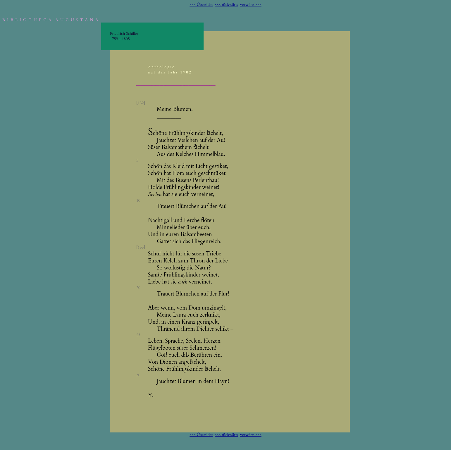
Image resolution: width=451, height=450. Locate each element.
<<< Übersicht (201, 4)
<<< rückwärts (226, 4)
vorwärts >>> (250, 4)
